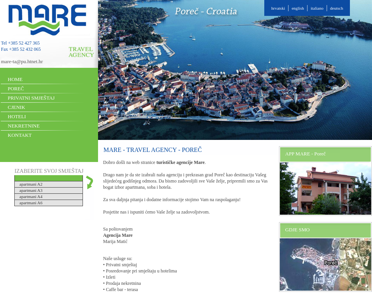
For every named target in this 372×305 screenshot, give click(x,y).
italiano (317, 8)
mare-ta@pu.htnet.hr (22, 61)
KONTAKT (20, 135)
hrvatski (278, 8)
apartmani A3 (31, 190)
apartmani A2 (31, 184)
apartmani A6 (31, 202)
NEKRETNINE (24, 126)
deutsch (336, 8)
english (298, 8)
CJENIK (16, 107)
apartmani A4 (31, 196)
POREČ (16, 88)
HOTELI (17, 116)
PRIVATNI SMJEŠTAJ (31, 98)
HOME (15, 79)
